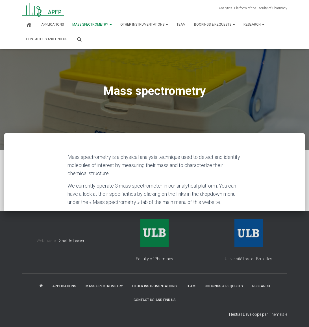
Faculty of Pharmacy (154, 259)
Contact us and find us (46, 39)
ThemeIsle (278, 314)
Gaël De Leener (71, 240)
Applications (52, 24)
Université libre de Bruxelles (248, 259)
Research (253, 24)
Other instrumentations (144, 24)
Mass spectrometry (92, 24)
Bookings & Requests (214, 24)
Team (181, 24)
